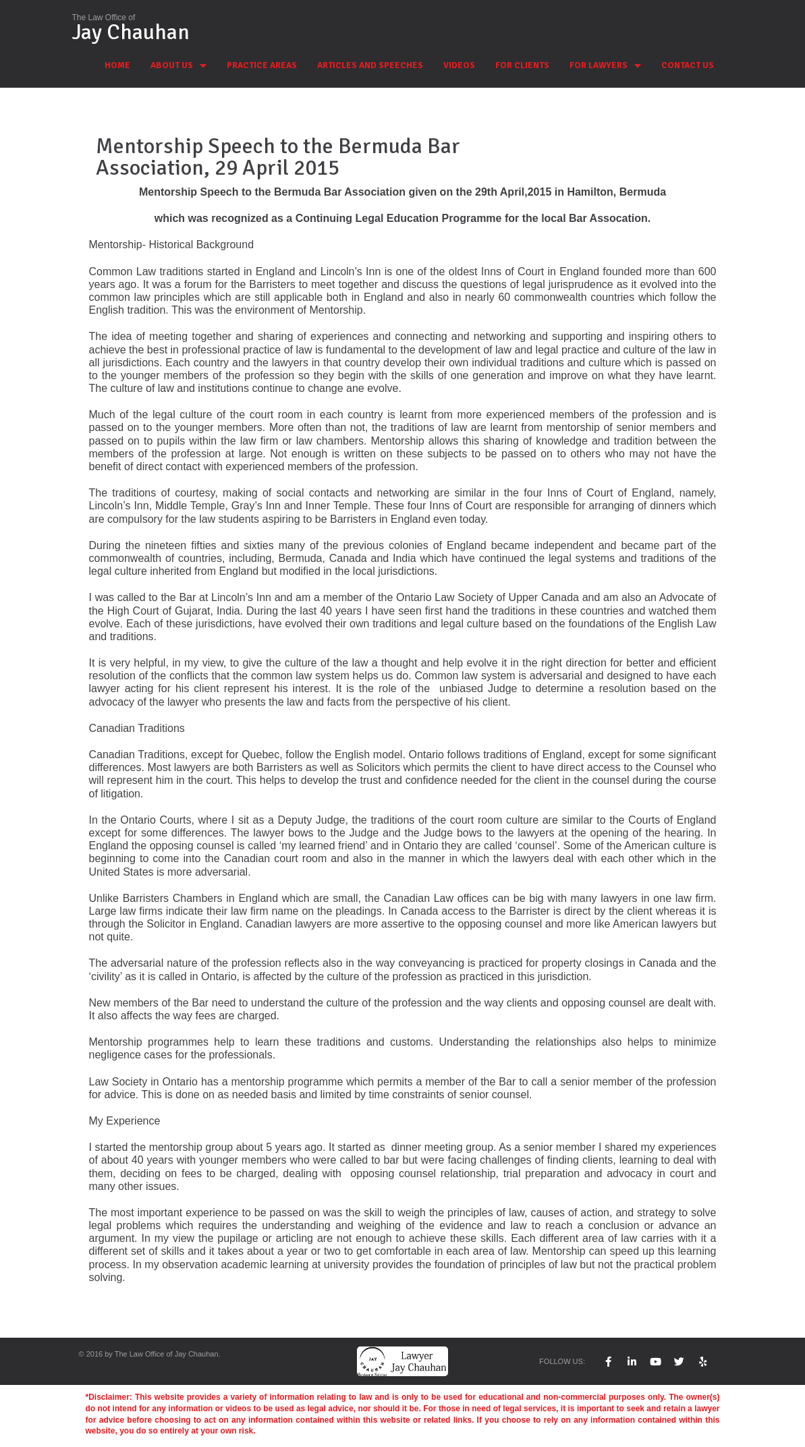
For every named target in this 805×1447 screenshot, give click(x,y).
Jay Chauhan (131, 32)
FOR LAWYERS (605, 65)
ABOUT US (178, 65)
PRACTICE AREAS (262, 65)
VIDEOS (459, 65)
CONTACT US (687, 65)
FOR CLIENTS (522, 65)
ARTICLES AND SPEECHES (370, 65)
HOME (117, 65)
